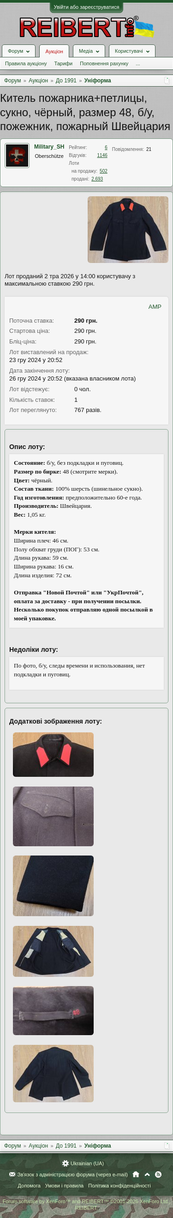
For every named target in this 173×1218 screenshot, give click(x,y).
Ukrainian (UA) (87, 1163)
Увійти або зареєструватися (86, 7)
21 (148, 149)
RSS (158, 1174)
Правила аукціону (26, 63)
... (138, 63)
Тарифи (63, 63)
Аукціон (54, 51)
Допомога (29, 1185)
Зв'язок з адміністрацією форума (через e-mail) (73, 1174)
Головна (135, 1174)
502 (103, 171)
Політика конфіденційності (119, 1185)
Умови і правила (64, 1185)
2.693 (97, 178)
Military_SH (49, 147)
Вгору (147, 1174)
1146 (102, 155)
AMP (155, 306)
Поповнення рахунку (104, 63)
